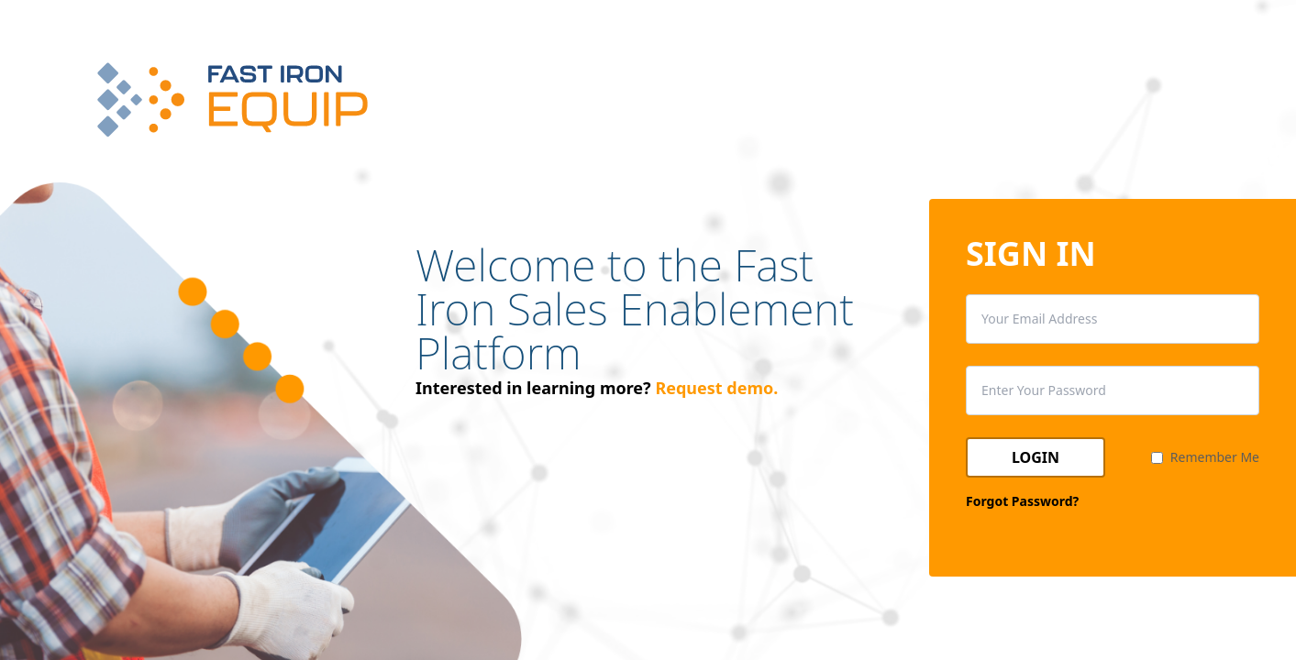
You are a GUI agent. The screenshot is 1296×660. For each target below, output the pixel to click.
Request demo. (716, 388)
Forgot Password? (1022, 501)
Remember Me (1214, 457)
